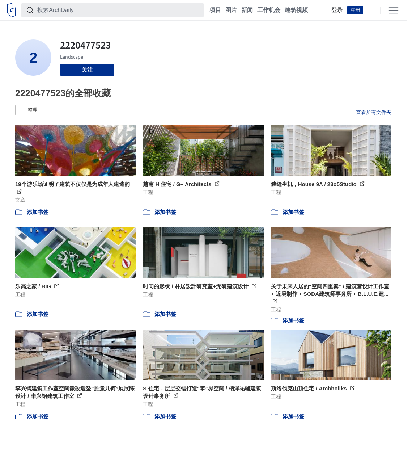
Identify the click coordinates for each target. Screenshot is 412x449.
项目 (215, 10)
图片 (231, 10)
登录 (337, 10)
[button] (28, 110)
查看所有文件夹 (373, 112)
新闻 (247, 10)
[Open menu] (393, 10)
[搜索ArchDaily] (118, 10)
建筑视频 (296, 10)
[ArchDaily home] (11, 10)
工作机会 (268, 10)
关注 (87, 70)
